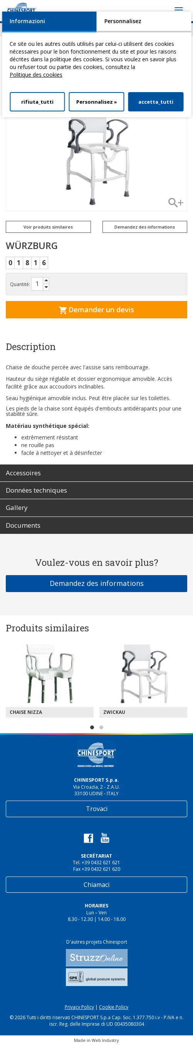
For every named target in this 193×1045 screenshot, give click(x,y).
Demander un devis (96, 309)
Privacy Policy (79, 1007)
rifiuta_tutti (37, 101)
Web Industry (105, 1040)
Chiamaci (96, 884)
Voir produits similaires (48, 227)
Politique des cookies (36, 74)
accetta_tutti (155, 101)
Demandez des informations (144, 227)
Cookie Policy (113, 1007)
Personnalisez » (96, 101)
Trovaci (96, 808)
